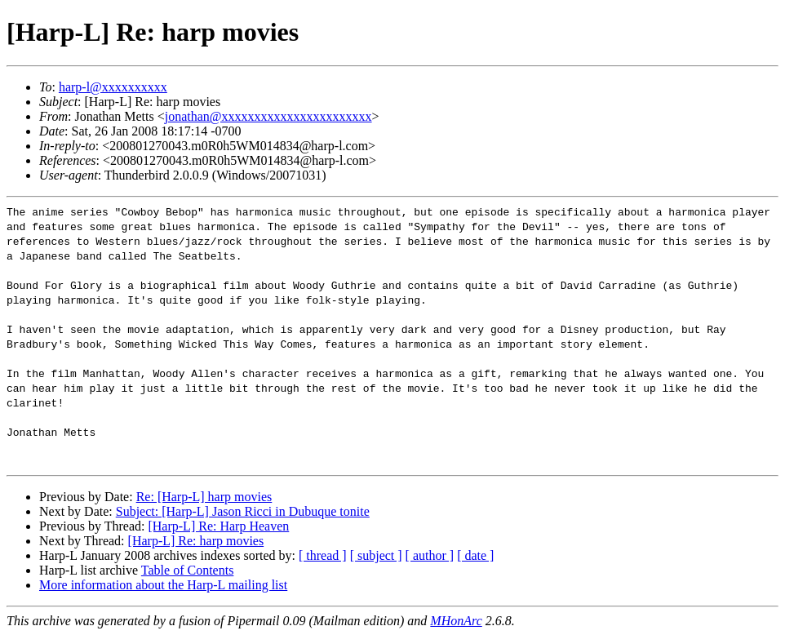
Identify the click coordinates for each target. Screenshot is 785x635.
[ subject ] (376, 555)
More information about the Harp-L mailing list (163, 585)
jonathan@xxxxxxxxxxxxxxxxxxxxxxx (268, 116)
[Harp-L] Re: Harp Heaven (218, 526)
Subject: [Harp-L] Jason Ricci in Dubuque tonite (243, 511)
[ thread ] (323, 555)
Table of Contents (187, 570)
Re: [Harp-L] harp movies (204, 497)
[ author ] (430, 555)
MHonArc (455, 621)
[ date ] (475, 555)
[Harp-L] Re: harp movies (196, 541)
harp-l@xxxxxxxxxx (113, 87)
